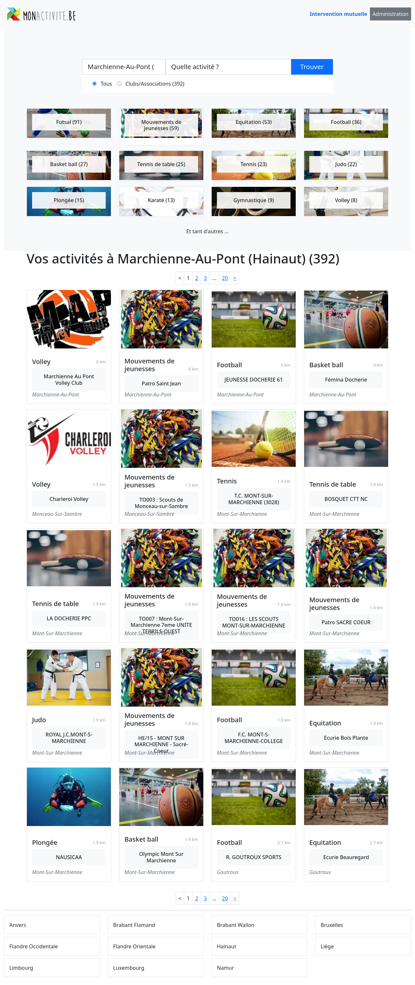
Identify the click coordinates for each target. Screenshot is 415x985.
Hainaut (226, 946)
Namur (225, 967)
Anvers (17, 925)
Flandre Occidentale (33, 946)
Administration (391, 14)
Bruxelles (332, 925)
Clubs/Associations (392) (154, 83)
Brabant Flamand (134, 925)
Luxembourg (128, 967)
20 (225, 278)
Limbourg (21, 967)
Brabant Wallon (236, 925)
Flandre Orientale (134, 946)
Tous (106, 83)
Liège (327, 946)
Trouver (312, 66)
